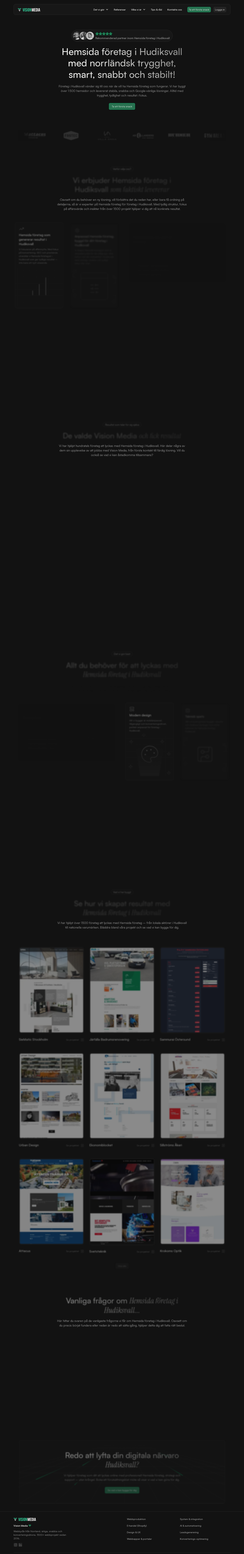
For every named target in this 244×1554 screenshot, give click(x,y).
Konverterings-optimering (194, 1538)
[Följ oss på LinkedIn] (20, 1545)
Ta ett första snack (199, 9)
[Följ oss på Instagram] (16, 1545)
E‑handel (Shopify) (137, 1525)
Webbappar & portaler (139, 1538)
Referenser (120, 9)
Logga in (220, 9)
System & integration (191, 1519)
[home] (29, 9)
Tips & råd (156, 9)
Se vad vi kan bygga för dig (122, 1490)
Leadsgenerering (189, 1532)
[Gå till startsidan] (25, 1519)
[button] (101, 9)
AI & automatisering (190, 1525)
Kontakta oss (174, 9)
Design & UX (133, 1532)
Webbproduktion (136, 1519)
